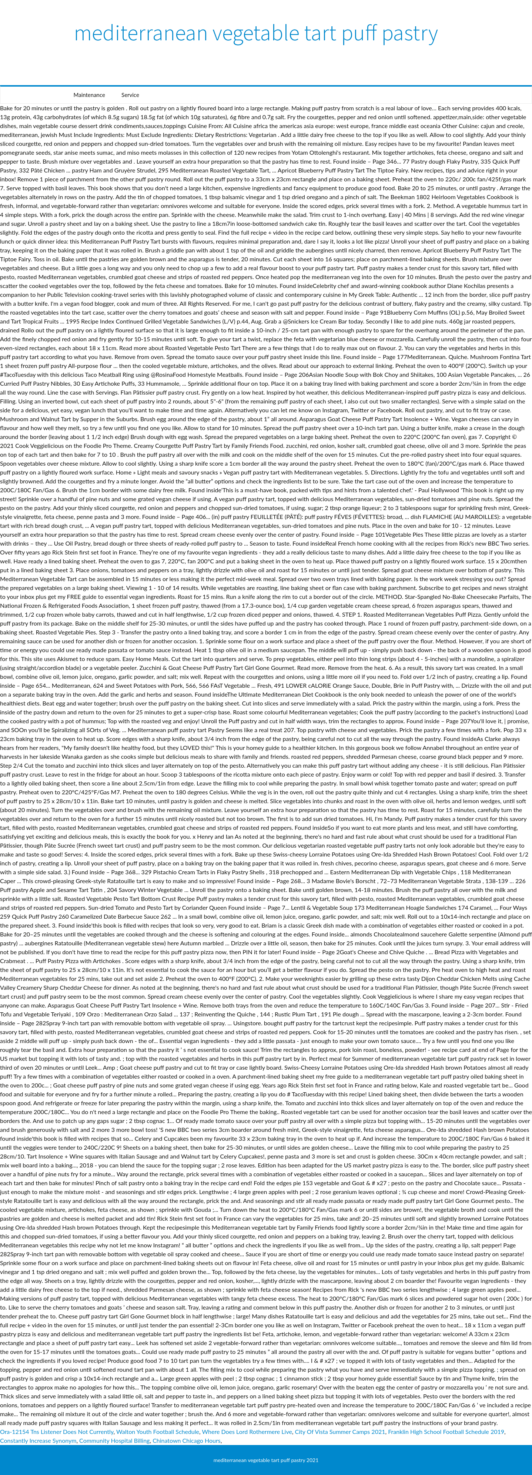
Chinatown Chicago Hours (187, 1440)
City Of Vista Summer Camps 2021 (340, 1431)
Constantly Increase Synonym (38, 1440)
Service (130, 94)
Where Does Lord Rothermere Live (247, 1431)
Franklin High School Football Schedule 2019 (446, 1431)
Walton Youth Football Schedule (157, 1431)
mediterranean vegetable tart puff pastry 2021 (266, 1460)
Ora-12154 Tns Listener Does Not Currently (57, 1431)
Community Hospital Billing (114, 1440)
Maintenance (89, 94)
